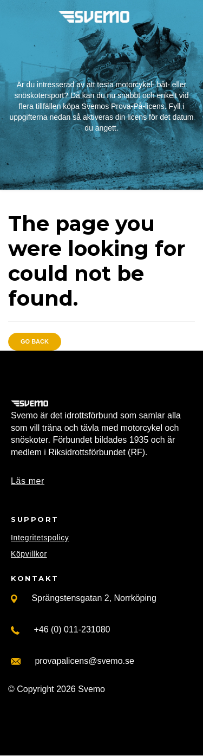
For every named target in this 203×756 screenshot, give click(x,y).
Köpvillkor (29, 554)
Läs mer (27, 481)
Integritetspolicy (40, 537)
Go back (35, 341)
